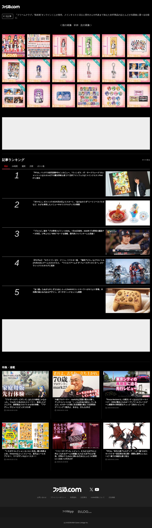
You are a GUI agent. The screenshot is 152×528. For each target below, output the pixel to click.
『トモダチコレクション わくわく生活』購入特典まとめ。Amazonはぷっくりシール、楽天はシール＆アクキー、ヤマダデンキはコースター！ (25, 453)
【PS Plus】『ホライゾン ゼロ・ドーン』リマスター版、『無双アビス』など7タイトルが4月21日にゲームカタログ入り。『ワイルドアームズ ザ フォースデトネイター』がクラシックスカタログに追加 (68, 263)
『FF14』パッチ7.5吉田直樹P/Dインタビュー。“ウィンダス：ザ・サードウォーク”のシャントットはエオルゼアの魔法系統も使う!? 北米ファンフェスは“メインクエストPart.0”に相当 (68, 175)
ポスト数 (40, 166)
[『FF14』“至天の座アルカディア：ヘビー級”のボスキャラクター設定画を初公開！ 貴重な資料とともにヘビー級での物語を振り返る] (126, 436)
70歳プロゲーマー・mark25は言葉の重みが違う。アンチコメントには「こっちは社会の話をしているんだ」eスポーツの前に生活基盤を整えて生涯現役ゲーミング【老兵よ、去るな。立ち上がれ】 (75, 403)
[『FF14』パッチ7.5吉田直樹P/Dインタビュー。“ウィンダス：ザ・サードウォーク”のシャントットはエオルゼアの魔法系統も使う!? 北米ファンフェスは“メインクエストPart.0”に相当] (128, 183)
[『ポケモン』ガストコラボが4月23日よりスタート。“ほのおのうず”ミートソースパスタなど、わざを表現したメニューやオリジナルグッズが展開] (128, 212)
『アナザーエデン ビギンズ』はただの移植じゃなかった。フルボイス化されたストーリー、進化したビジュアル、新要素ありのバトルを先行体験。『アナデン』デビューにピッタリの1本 (25, 403)
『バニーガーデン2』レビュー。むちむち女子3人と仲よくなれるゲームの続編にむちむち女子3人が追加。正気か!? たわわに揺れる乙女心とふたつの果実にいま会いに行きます (76, 455)
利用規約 (73, 497)
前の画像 (67, 25)
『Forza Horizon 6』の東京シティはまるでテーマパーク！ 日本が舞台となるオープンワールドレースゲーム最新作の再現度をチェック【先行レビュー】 (126, 402)
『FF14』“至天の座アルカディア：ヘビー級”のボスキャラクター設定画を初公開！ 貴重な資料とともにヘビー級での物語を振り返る (126, 453)
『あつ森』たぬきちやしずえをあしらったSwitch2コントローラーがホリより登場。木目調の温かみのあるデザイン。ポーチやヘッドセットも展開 (68, 290)
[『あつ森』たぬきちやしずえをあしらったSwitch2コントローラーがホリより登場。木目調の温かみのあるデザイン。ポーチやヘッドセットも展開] (128, 300)
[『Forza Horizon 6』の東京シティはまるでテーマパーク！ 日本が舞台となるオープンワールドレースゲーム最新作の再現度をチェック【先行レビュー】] (126, 384)
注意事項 (84, 497)
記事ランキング (13, 160)
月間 (31, 166)
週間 (23, 166)
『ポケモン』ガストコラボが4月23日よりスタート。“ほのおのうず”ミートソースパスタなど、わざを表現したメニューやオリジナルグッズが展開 (68, 203)
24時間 (15, 166)
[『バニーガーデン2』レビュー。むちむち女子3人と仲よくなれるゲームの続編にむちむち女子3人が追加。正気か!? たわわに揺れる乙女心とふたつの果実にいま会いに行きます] (76, 436)
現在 (6, 166)
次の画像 (85, 25)
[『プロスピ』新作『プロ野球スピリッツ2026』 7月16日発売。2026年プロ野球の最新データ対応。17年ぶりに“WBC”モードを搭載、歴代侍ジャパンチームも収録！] (128, 242)
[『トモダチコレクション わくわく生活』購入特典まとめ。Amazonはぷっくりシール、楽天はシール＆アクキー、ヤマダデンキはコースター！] (25, 436)
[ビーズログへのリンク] (85, 511)
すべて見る (146, 160)
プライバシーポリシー (58, 497)
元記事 (7, 16)
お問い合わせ (41, 497)
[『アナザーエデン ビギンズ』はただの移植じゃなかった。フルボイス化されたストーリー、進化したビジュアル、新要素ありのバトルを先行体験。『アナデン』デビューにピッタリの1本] (25, 384)
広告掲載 (112, 497)
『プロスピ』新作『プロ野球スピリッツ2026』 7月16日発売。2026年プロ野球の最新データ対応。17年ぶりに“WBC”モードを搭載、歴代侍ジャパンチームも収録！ (68, 232)
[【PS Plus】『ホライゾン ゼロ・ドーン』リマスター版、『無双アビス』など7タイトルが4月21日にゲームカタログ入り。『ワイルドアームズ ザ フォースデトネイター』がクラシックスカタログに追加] (128, 271)
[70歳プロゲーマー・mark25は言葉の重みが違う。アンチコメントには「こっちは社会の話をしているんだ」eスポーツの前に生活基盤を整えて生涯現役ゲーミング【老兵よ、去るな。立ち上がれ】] (76, 384)
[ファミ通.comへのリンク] (11, 6)
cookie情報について (98, 497)
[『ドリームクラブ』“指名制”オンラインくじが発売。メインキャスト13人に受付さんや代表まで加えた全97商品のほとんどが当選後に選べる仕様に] (13, 45)
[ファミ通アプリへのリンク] (68, 511)
